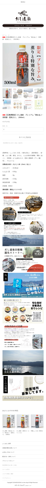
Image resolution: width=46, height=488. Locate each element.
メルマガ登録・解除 (7, 473)
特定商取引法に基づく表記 (9, 465)
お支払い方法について (8, 452)
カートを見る (6, 469)
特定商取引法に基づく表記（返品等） (13, 143)
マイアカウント (6, 478)
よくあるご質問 (6, 443)
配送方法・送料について (9, 456)
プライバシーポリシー (8, 460)
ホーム (4, 35)
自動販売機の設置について (9, 448)
